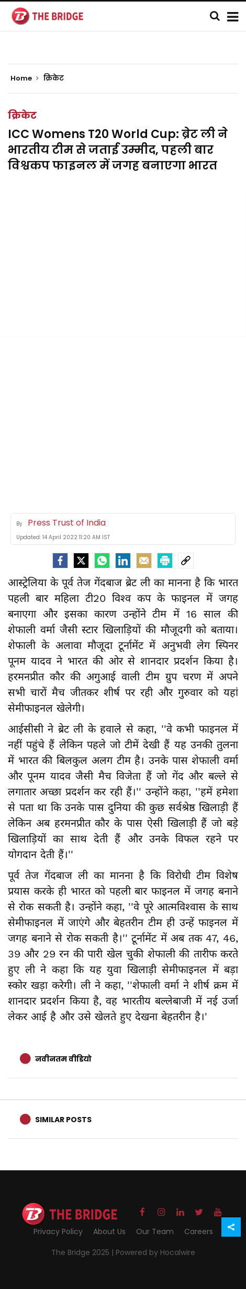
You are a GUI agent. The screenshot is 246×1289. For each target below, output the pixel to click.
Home (24, 78)
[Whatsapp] (102, 560)
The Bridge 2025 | (83, 1252)
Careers (198, 1231)
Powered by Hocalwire (155, 1252)
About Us (109, 1231)
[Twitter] (81, 560)
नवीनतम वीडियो (63, 1059)
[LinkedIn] (123, 560)
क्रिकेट (22, 115)
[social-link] (186, 560)
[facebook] (60, 560)
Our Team (155, 1231)
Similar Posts (63, 1119)
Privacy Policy (58, 1231)
